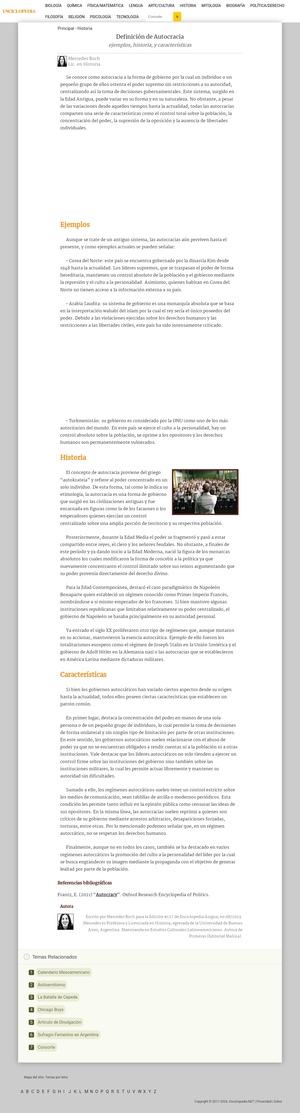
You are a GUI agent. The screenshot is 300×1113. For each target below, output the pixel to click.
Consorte (46, 1047)
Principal (65, 28)
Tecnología (127, 17)
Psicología (100, 17)
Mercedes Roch (84, 58)
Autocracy (106, 895)
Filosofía (54, 17)
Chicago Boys (51, 1009)
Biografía (235, 5)
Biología (53, 5)
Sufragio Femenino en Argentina (68, 1034)
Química (74, 5)
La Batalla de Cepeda (58, 997)
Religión (76, 17)
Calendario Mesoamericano (64, 972)
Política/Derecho (267, 5)
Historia (188, 5)
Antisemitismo (51, 984)
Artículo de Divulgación (59, 1022)
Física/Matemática (105, 5)
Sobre (278, 1101)
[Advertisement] (150, 176)
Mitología (211, 5)
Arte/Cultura (161, 5)
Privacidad (263, 1101)
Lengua (136, 5)
